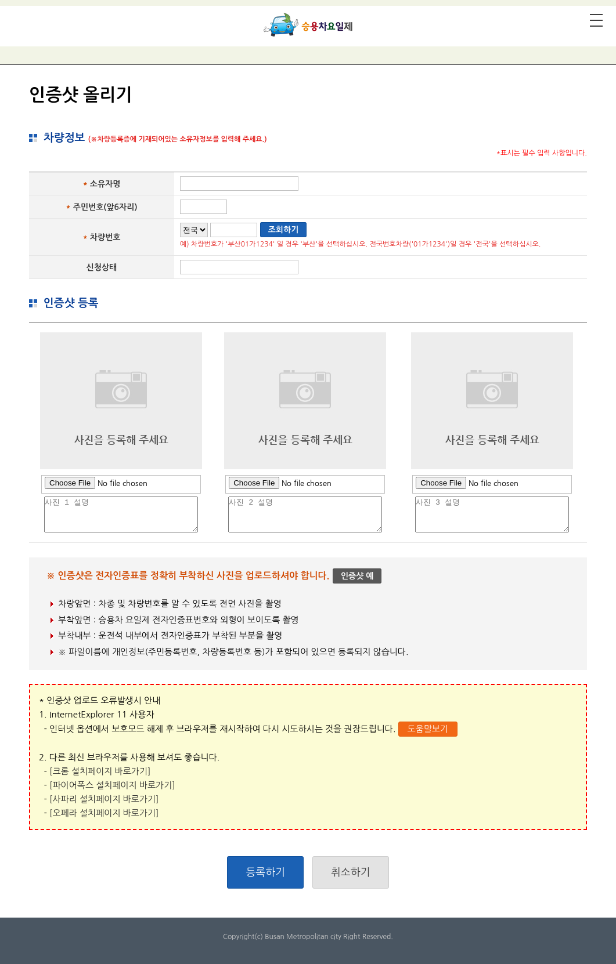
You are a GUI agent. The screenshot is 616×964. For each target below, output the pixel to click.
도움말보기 (427, 728)
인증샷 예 (357, 576)
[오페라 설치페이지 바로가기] (104, 813)
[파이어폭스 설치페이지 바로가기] (112, 785)
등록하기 (265, 872)
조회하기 (283, 230)
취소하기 (350, 872)
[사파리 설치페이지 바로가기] (104, 799)
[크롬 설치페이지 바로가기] (99, 771)
